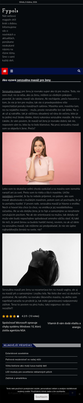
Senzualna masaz (11, 91)
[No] (79, 394)
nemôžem (7, 196)
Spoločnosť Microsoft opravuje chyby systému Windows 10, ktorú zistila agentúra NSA (21, 326)
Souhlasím (41, 396)
